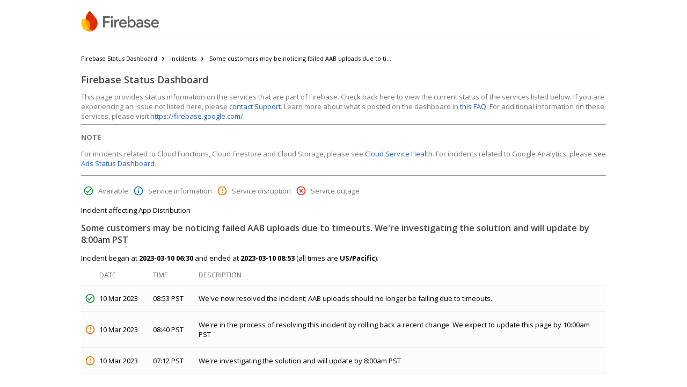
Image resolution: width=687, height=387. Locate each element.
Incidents (183, 58)
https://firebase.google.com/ (196, 116)
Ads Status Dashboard (118, 163)
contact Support (255, 106)
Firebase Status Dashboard (119, 58)
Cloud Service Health (399, 154)
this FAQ (473, 106)
